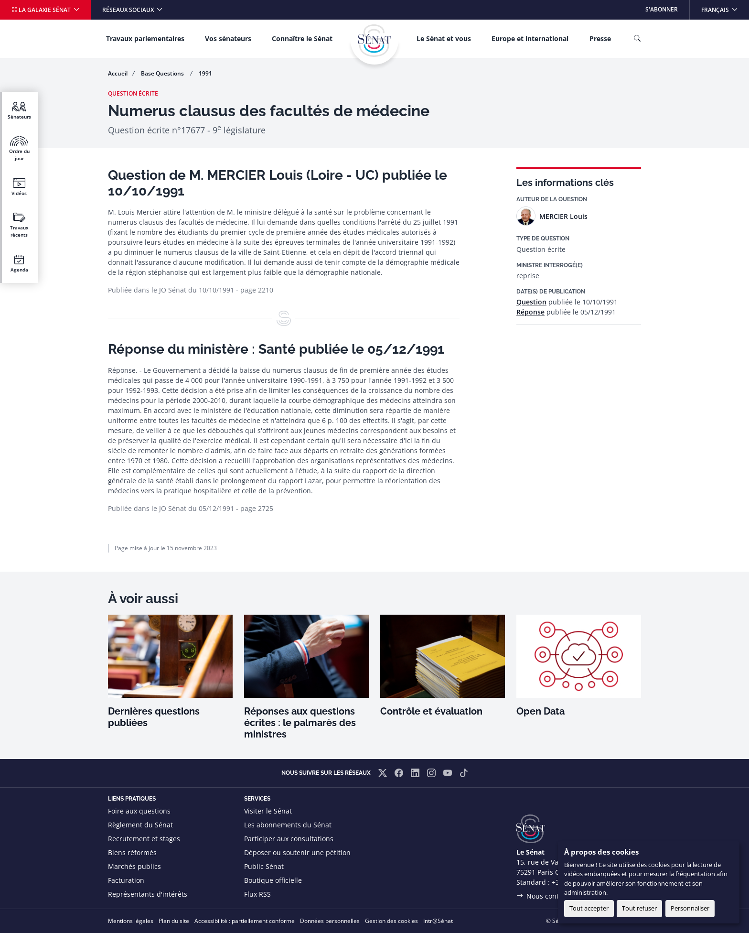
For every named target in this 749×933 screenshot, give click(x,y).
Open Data (540, 711)
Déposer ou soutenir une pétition (297, 852)
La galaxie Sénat (41, 10)
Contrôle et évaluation (431, 711)
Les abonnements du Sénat (288, 824)
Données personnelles (330, 921)
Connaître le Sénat (302, 38)
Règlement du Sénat (140, 824)
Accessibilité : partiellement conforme (244, 921)
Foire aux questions (139, 810)
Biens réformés (132, 852)
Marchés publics (134, 866)
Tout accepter (589, 908)
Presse (600, 38)
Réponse (530, 311)
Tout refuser (639, 908)
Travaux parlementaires (145, 38)
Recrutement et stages (144, 838)
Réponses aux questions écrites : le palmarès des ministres (300, 722)
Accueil (118, 73)
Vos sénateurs (228, 38)
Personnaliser (690, 908)
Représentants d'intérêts (147, 894)
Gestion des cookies (391, 921)
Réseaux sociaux (128, 10)
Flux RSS (257, 894)
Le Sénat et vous (444, 38)
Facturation (126, 880)
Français (725, 7)
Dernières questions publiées (154, 716)
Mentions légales (130, 921)
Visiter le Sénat (268, 810)
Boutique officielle (273, 880)
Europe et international (530, 38)
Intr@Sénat (438, 921)
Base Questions (163, 73)
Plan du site (174, 921)
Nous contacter (550, 895)
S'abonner (661, 9)
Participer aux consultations (288, 838)
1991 (205, 73)
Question (531, 301)
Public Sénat (264, 866)
